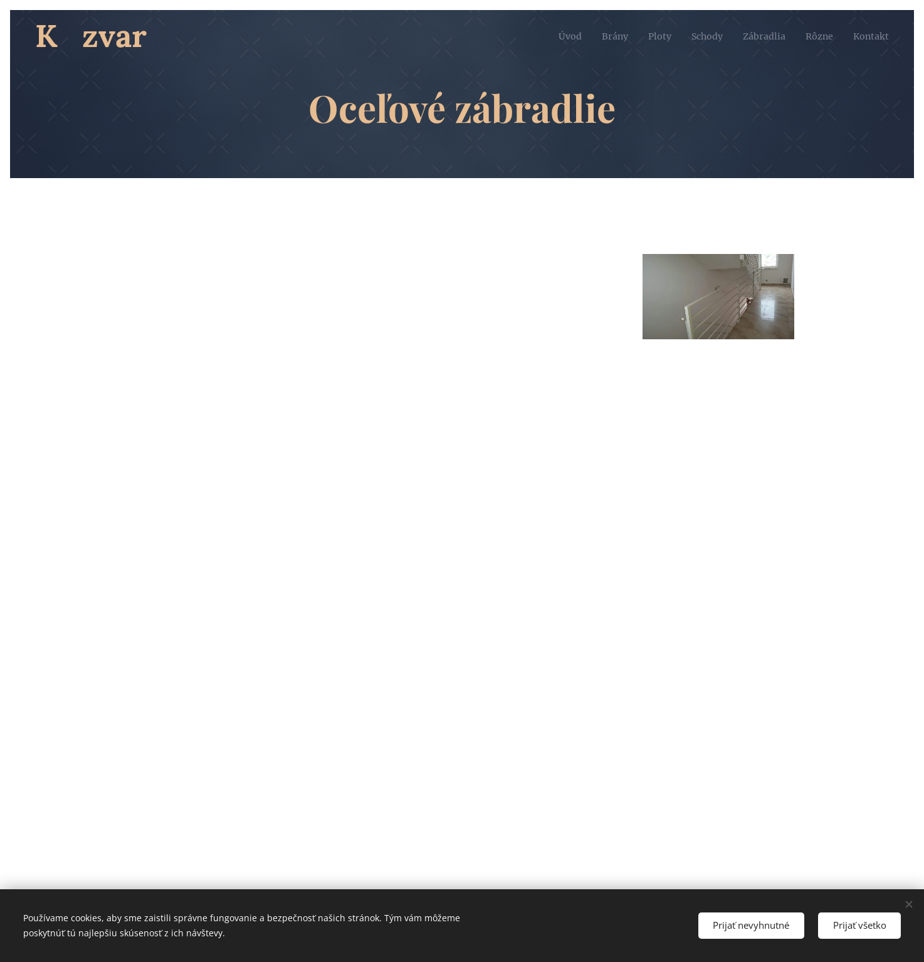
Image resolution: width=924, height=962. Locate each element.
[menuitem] (548, 35)
